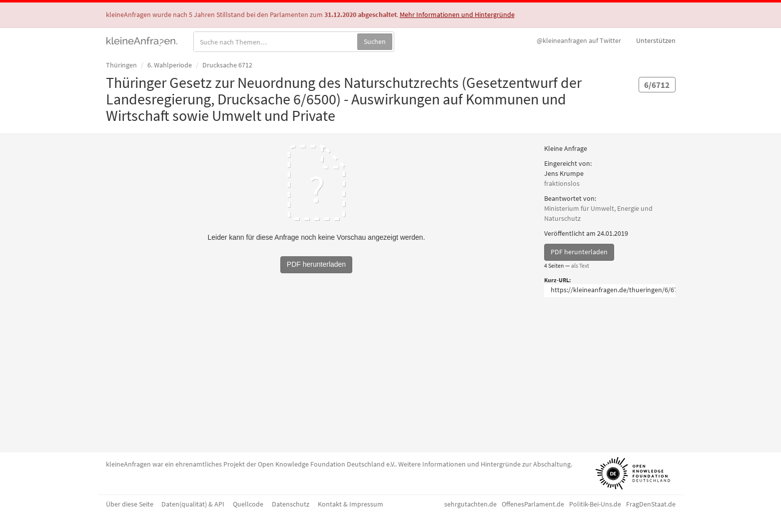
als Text (580, 265)
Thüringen (121, 64)
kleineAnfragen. (142, 40)
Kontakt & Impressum (350, 504)
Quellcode (248, 504)
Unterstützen (656, 40)
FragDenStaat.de (651, 504)
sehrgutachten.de (470, 504)
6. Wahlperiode (169, 64)
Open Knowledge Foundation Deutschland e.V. (326, 464)
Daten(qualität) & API (192, 504)
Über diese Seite (129, 504)
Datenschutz (290, 504)
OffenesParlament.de (533, 504)
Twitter (579, 40)
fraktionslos (562, 183)
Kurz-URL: (557, 280)
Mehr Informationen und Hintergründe (457, 14)
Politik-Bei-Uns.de (595, 504)
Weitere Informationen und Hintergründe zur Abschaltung (484, 464)
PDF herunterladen (579, 251)
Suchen (375, 41)
